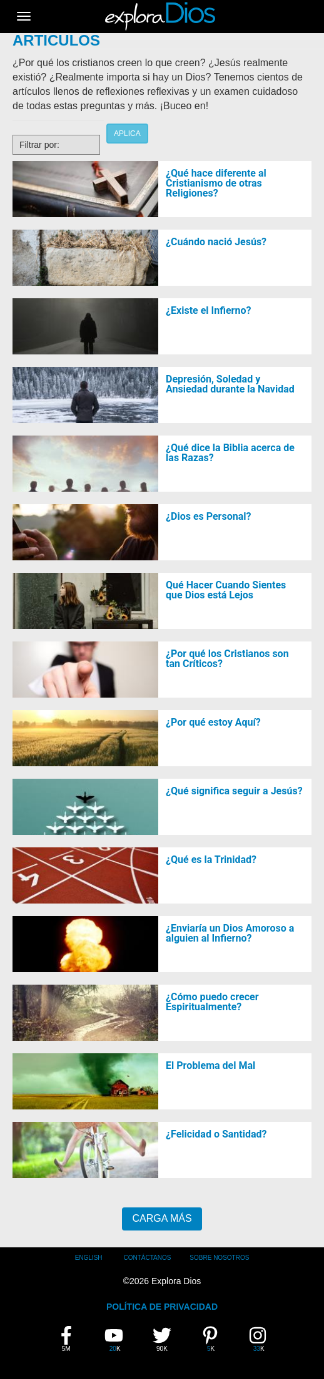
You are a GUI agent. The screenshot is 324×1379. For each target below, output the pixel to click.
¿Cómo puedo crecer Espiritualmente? (212, 1002)
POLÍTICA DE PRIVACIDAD (162, 1307)
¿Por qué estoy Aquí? (213, 722)
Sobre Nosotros (219, 1257)
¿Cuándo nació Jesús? (216, 242)
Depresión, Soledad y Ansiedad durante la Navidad (230, 384)
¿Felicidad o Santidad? (216, 1134)
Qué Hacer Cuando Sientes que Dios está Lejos (226, 590)
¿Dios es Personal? (208, 516)
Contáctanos (147, 1257)
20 (118, 1338)
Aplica (127, 133)
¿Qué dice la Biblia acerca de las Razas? (230, 453)
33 (262, 1338)
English (89, 1257)
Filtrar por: (39, 145)
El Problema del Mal (210, 1065)
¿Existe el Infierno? (208, 310)
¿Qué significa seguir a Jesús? (234, 791)
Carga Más (161, 1218)
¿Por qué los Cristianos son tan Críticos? (227, 659)
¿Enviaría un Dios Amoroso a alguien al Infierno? (230, 933)
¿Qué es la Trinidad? (211, 859)
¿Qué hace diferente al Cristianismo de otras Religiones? (216, 183)
